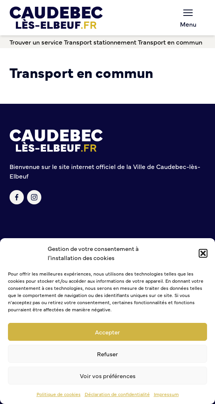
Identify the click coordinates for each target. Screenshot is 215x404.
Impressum (166, 394)
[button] (203, 253)
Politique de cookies (59, 394)
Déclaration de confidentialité (117, 394)
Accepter (107, 332)
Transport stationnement (100, 41)
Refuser (107, 354)
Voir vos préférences (108, 375)
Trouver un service (36, 41)
